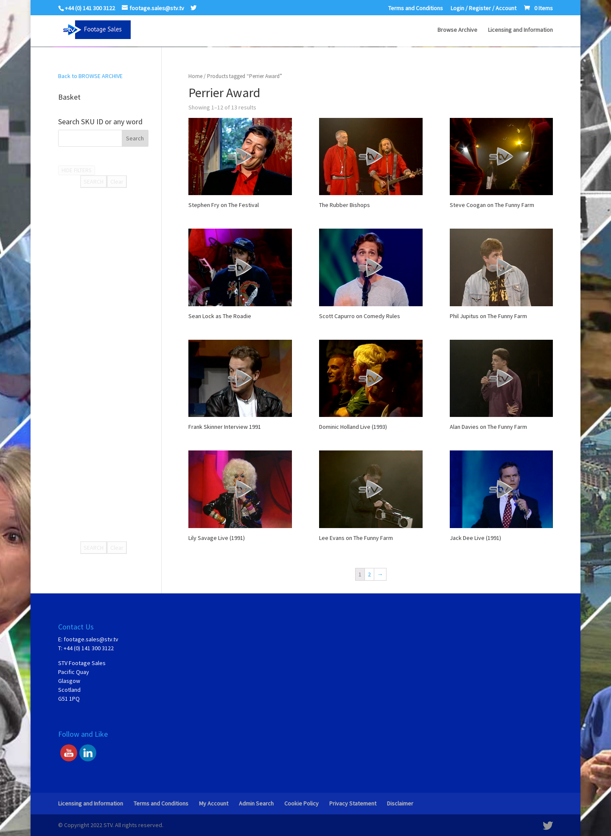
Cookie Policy (301, 803)
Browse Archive (457, 30)
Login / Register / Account (483, 8)
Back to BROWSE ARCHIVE (90, 76)
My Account (213, 803)
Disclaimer (400, 803)
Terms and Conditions (415, 8)
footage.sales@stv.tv (91, 639)
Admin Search (256, 803)
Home (195, 76)
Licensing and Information (520, 30)
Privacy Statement (352, 803)
